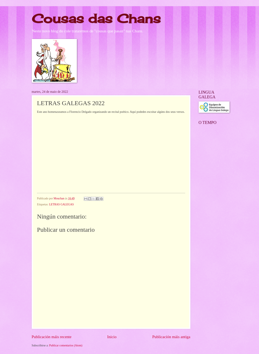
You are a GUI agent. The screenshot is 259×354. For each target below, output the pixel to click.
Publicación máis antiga (171, 337)
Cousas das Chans (96, 18)
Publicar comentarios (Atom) (65, 345)
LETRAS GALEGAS (61, 204)
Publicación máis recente (51, 337)
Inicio (111, 337)
